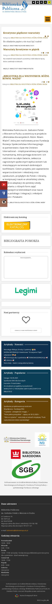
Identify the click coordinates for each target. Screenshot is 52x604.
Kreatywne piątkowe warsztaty (21, 32)
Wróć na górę (43, 600)
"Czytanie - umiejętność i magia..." (16, 412)
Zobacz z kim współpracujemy (26, 330)
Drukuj (45, 36)
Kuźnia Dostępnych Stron (26, 595)
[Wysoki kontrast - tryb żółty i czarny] (49, 2)
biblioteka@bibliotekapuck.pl (17, 530)
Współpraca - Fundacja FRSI (14, 409)
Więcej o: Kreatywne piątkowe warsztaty (18, 46)
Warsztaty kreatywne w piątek (21, 49)
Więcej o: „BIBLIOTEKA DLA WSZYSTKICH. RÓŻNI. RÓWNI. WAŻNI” (24, 202)
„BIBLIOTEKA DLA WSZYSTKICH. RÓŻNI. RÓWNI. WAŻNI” (26, 77)
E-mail (48, 36)
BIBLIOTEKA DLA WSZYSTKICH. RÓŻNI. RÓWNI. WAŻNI (29, 38)
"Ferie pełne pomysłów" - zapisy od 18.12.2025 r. (21, 414)
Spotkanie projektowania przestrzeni (18, 406)
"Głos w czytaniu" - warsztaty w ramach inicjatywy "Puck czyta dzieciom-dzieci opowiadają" (24, 418)
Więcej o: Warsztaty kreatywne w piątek (18, 69)
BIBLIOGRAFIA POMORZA (21, 241)
